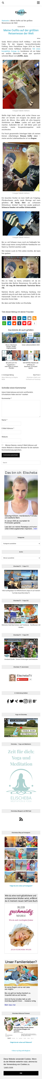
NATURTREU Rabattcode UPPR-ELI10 (31, 365)
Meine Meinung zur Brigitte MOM (11, 377)
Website (5, 437)
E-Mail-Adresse (8, 428)
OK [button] (21, 1073)
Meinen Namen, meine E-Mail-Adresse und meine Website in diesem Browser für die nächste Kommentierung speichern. (20, 447)
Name (4, 420)
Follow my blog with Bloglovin (21, 1050)
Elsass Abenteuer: (11, 346)
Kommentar (7, 398)
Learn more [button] (8, 1067)
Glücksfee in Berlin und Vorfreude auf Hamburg (30, 377)
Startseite (5, 21)
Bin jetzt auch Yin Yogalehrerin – (11, 365)
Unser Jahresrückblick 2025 (31, 345)
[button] (4, 318)
